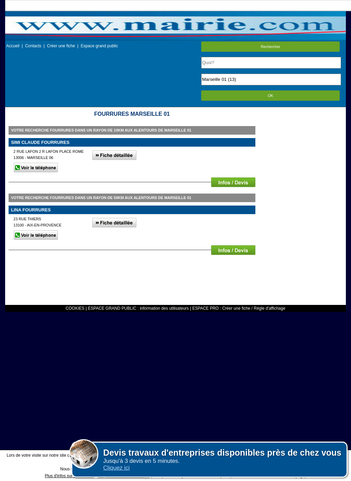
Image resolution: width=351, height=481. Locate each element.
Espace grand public (99, 46)
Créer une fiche (61, 46)
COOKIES (75, 308)
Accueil (13, 46)
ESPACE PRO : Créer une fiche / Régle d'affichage (238, 308)
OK (270, 96)
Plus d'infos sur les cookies (69, 475)
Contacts (33, 46)
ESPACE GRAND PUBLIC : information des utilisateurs (138, 308)
